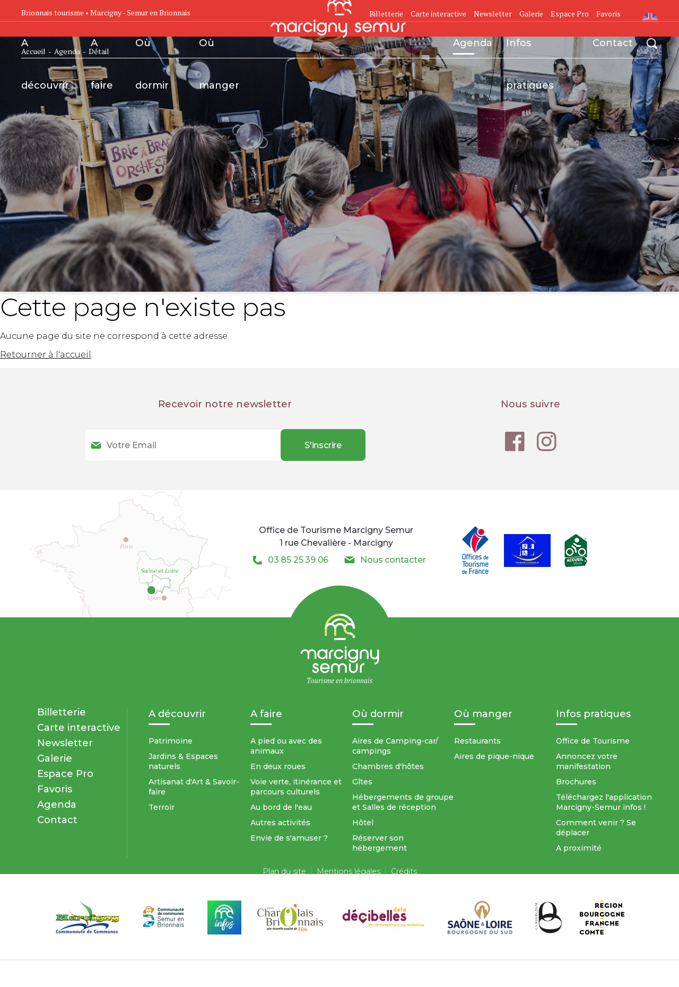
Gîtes (362, 782)
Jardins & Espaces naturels (183, 761)
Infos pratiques (529, 50)
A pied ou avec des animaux (286, 746)
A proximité (579, 848)
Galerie (531, 13)
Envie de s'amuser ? (289, 838)
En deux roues (278, 766)
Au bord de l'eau (281, 807)
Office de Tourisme (593, 741)
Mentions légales (348, 871)
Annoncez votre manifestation (586, 761)
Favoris (608, 13)
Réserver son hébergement (379, 843)
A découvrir (45, 50)
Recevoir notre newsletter (225, 404)
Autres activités (280, 822)
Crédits (404, 871)
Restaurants (477, 741)
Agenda (472, 46)
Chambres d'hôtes (388, 766)
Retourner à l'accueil (45, 355)
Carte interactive (438, 13)
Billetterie (61, 712)
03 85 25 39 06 (298, 560)
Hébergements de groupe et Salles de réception (403, 802)
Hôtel (362, 822)
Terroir (162, 807)
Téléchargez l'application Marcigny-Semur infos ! (604, 802)
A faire (102, 50)
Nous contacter (392, 560)
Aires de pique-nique (494, 756)
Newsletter (493, 13)
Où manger (219, 50)
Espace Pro (570, 13)
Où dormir (152, 50)
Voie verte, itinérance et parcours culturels (296, 787)
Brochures (576, 782)
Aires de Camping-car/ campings (395, 746)
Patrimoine (171, 741)
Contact (613, 43)
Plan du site (284, 871)
